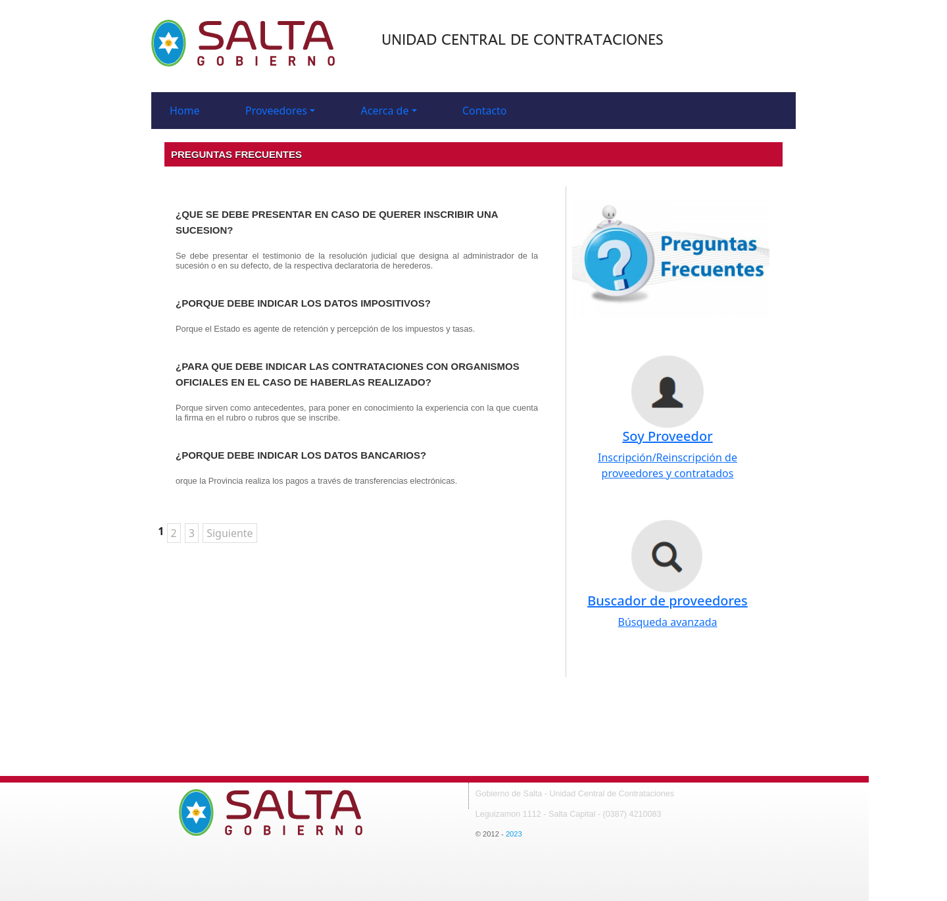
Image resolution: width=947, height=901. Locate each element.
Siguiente (229, 533)
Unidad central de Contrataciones (522, 40)
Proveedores (276, 110)
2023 (514, 834)
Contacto (484, 110)
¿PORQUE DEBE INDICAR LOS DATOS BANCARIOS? (301, 455)
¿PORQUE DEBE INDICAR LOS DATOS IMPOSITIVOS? (303, 303)
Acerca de (385, 110)
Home (185, 110)
